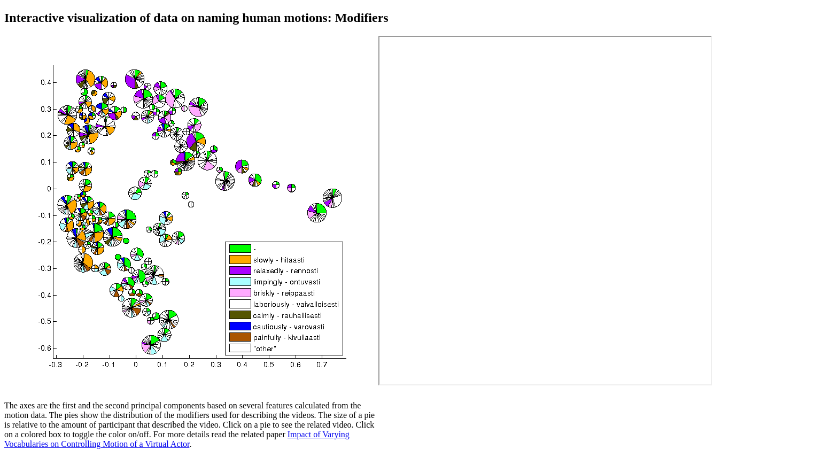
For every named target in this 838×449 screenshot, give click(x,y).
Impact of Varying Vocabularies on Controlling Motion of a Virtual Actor (177, 439)
